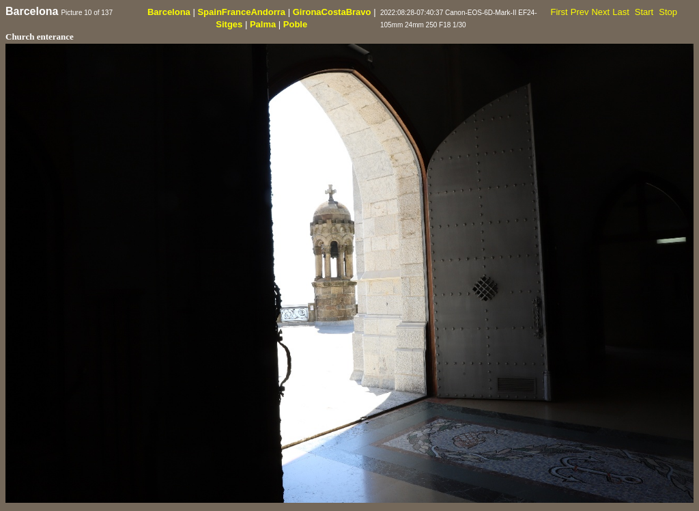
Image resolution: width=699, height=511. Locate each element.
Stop (668, 12)
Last (620, 12)
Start (644, 12)
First (558, 12)
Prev (580, 12)
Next (600, 12)
